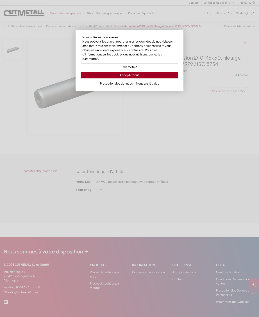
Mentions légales (147, 83)
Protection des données (116, 83)
